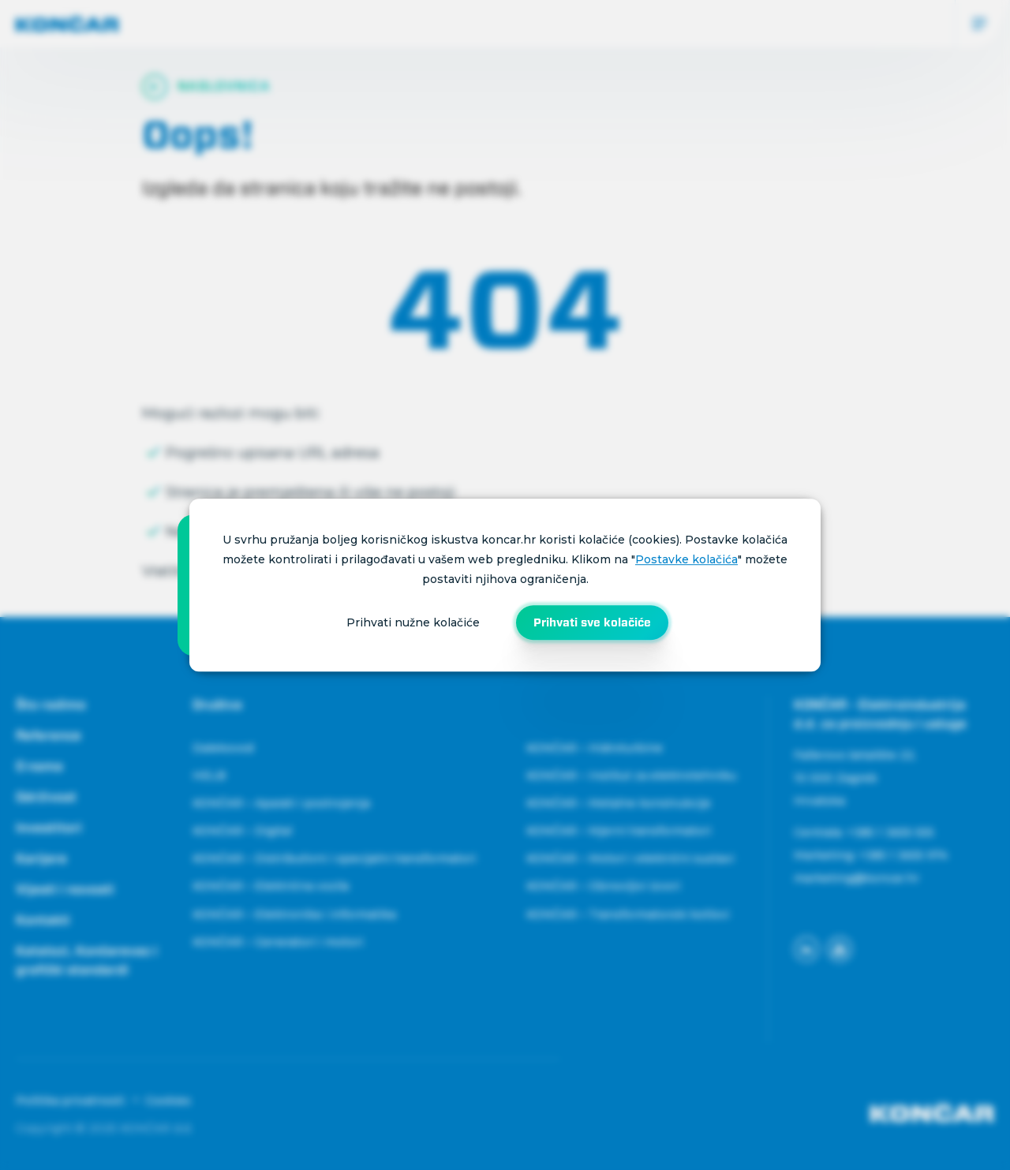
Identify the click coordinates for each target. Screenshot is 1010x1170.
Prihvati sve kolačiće (592, 622)
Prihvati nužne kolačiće (413, 622)
